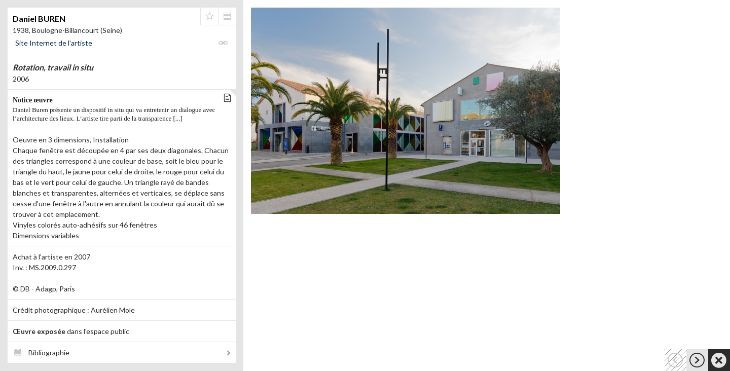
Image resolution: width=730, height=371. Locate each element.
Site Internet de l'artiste (53, 43)
